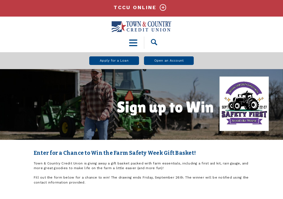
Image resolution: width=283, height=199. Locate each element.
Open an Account (169, 60)
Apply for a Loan (114, 60)
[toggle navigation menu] (133, 42)
